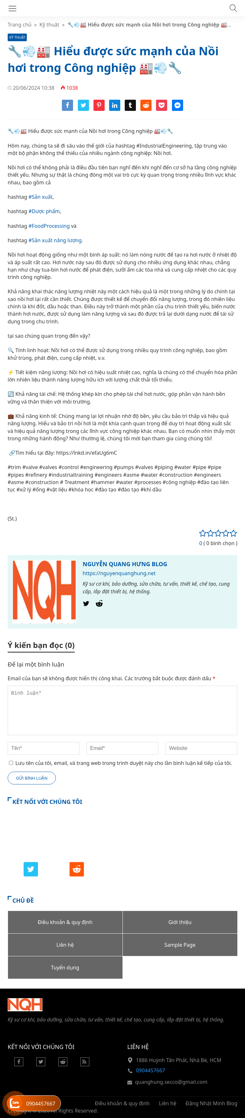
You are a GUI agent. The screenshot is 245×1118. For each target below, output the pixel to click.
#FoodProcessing (49, 225)
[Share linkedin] (114, 108)
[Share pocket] (161, 108)
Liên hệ (167, 1103)
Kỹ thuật (50, 24)
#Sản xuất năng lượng (55, 240)
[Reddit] (99, 605)
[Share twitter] (83, 108)
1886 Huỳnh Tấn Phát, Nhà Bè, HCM (178, 1060)
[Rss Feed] (84, 1064)
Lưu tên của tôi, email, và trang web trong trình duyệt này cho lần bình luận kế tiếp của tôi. (123, 763)
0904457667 (150, 1070)
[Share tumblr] (130, 108)
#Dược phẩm (44, 211)
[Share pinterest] (99, 108)
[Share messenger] (177, 108)
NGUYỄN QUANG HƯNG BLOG (125, 564)
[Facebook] (18, 1064)
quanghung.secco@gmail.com (171, 1081)
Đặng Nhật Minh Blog (211, 1103)
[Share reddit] (146, 108)
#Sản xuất (40, 196)
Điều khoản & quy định (122, 1103)
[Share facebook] (67, 108)
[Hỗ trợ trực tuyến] (15, 1103)
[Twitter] (86, 605)
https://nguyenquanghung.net (119, 573)
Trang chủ (20, 24)
